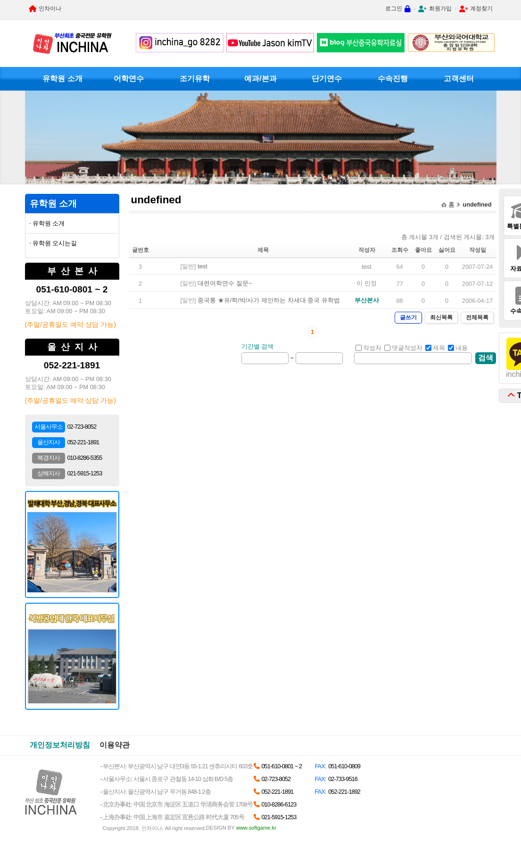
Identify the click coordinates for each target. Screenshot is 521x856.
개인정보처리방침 (60, 745)
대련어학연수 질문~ (225, 283)
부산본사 (367, 300)
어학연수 (129, 79)
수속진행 (393, 79)
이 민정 (366, 283)
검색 (485, 358)
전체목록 (477, 317)
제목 (435, 347)
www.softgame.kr (256, 828)
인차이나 (50, 8)
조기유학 (195, 79)
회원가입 (440, 8)
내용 (458, 347)
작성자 (368, 347)
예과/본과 (260, 79)
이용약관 (114, 745)
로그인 (393, 8)
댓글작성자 (403, 347)
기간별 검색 (257, 346)
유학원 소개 (62, 79)
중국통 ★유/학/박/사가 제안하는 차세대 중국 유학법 (268, 300)
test (202, 266)
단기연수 (327, 79)
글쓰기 (408, 317)
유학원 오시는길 (55, 243)
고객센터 (459, 79)
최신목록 (441, 317)
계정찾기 (481, 8)
